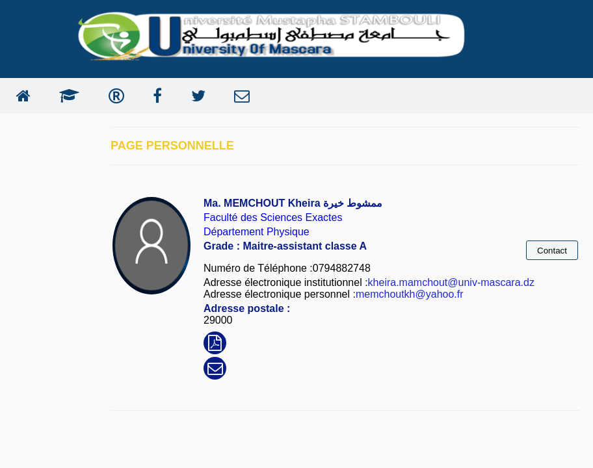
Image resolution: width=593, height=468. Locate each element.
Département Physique (257, 231)
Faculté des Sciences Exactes (273, 217)
